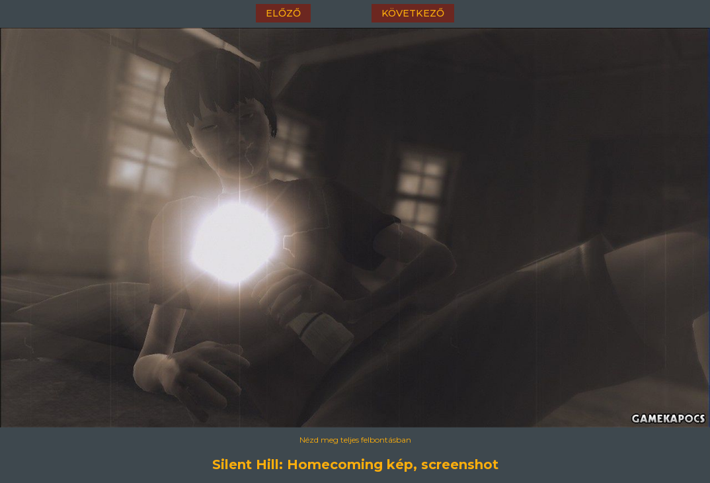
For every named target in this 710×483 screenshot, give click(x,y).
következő (412, 13)
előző (283, 13)
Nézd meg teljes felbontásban (355, 440)
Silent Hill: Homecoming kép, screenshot (355, 464)
